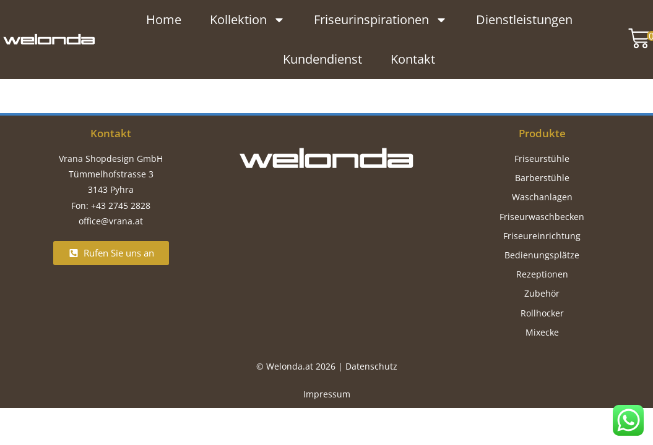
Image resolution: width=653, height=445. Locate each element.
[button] (636, 39)
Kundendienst (322, 58)
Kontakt (413, 58)
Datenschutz (371, 366)
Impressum (326, 394)
